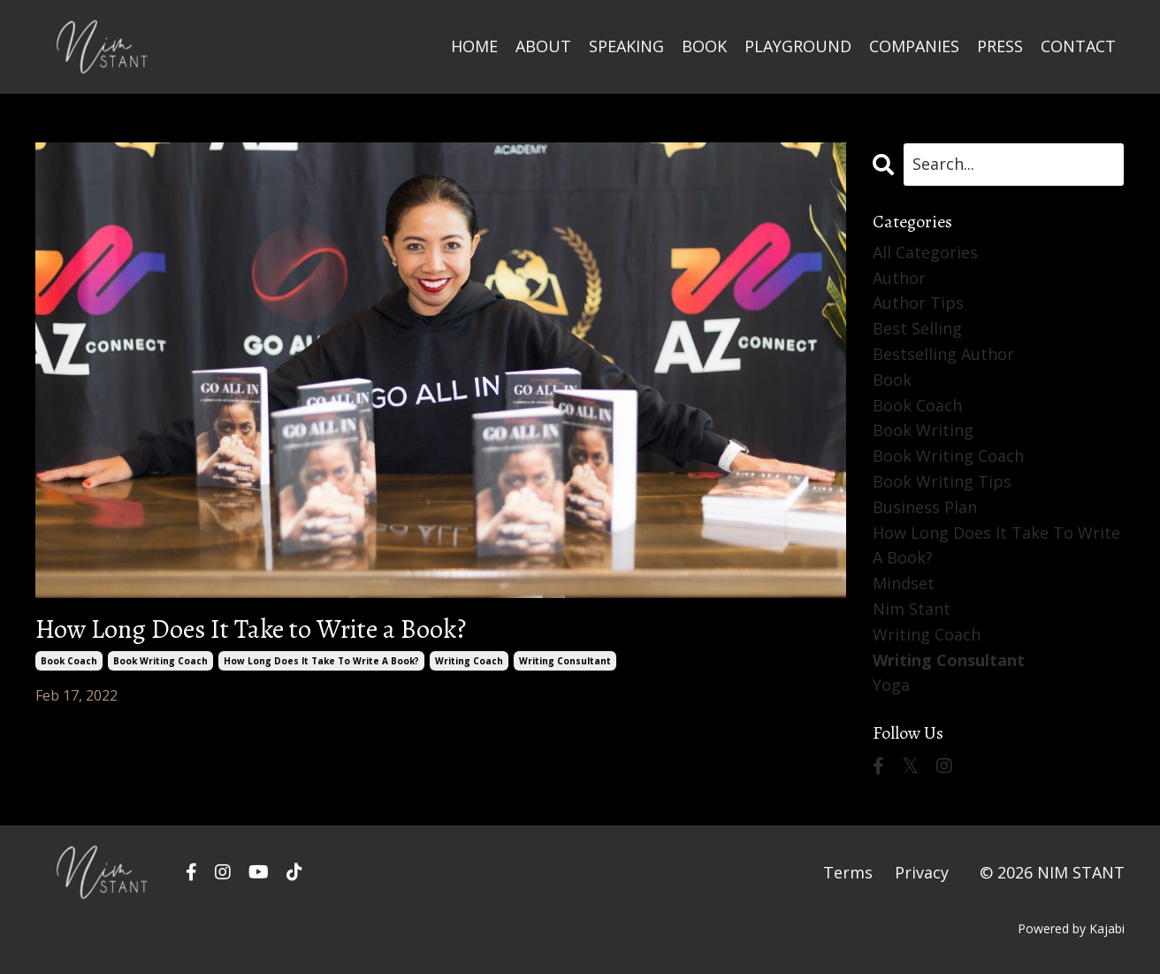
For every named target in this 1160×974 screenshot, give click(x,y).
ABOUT (543, 46)
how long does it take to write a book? (321, 661)
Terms (848, 872)
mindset (904, 583)
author (899, 277)
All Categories (925, 252)
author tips (918, 302)
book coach (69, 661)
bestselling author (943, 353)
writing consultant (565, 661)
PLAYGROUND (797, 46)
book (892, 379)
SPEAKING (626, 46)
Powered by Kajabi (1071, 928)
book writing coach (160, 661)
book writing (923, 430)
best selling (917, 328)
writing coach (469, 661)
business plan (925, 507)
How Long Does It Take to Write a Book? (250, 629)
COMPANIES (914, 46)
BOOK (704, 46)
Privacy (922, 872)
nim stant (911, 608)
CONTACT (1078, 46)
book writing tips (942, 481)
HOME (474, 46)
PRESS (1000, 46)
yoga (891, 684)
